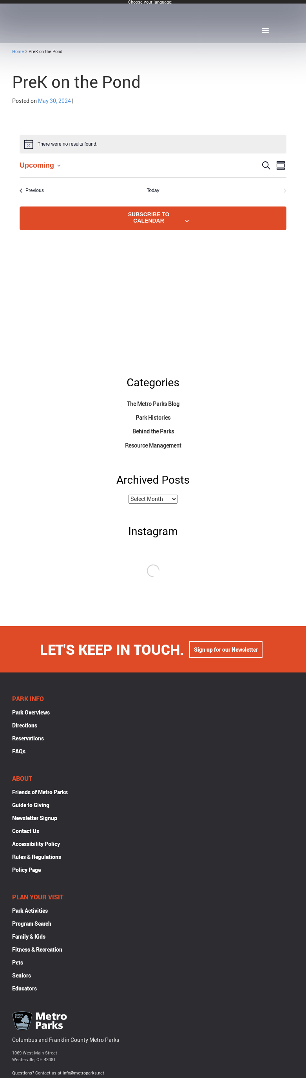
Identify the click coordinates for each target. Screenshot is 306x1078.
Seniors (21, 976)
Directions (24, 726)
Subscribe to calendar (149, 217)
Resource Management (153, 445)
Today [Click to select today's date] (153, 190)
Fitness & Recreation (37, 950)
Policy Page (26, 870)
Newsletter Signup (34, 818)
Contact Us (25, 831)
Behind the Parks (153, 431)
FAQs (18, 752)
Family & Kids (28, 937)
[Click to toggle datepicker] (40, 165)
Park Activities (30, 911)
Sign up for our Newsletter (226, 650)
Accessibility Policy (36, 844)
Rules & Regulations (36, 857)
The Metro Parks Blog (153, 403)
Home (18, 51)
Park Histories (153, 417)
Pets (17, 963)
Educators (24, 989)
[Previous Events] (32, 190)
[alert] (153, 144)
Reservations (28, 739)
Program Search (31, 924)
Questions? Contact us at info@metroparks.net (58, 1073)
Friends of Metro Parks (40, 793)
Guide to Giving (30, 805)
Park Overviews (31, 713)
